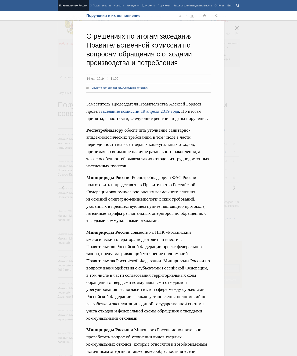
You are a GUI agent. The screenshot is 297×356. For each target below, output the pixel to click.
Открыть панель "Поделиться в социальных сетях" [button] (216, 15)
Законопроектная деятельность (192, 5)
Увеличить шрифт (192, 15)
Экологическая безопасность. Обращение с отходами (120, 88)
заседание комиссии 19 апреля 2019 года (140, 111)
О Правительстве (100, 5)
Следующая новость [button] (63, 187)
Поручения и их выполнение (113, 15)
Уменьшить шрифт (180, 15)
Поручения (164, 5)
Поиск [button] (237, 5)
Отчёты (219, 5)
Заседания (132, 5)
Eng (229, 5)
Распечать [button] (204, 15)
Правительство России (73, 5)
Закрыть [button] (239, 30)
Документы (148, 5)
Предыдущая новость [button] (234, 187)
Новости (119, 5)
